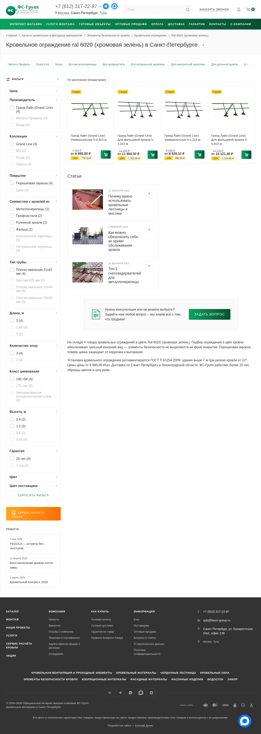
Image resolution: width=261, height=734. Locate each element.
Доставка (176, 24)
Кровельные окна (215, 672)
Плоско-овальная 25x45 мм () (34, 299)
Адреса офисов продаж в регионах (64, 645)
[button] (106, 154)
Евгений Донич (144, 725)
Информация (144, 611)
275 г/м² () (24, 386)
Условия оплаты (101, 619)
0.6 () (20, 433)
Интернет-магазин (26, 24)
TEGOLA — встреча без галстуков (26, 546)
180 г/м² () (24, 379)
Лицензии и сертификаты (64, 637)
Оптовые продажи (131, 24)
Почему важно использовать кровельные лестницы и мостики (120, 204)
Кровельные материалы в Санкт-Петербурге (33, 707)
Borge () (23, 125)
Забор (233, 679)
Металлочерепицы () (32, 209)
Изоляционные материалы (104, 679)
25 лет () (23, 458)
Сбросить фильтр (33, 495)
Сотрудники (56, 653)
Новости (12, 529)
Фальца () (24, 229)
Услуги (11, 635)
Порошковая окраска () (34, 183)
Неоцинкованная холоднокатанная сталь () (34, 396)
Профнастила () (29, 216)
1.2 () (20, 426)
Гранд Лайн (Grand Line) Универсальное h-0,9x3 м (88, 137)
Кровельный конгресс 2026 (29, 582)
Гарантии (197, 24)
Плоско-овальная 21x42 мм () (34, 271)
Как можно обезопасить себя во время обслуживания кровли (123, 241)
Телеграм (120, 692)
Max (141, 692)
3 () (19, 320)
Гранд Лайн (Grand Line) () (34, 109)
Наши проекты (18, 627)
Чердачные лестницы (178, 672)
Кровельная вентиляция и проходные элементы (71, 672)
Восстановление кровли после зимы (31, 565)
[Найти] (188, 9)
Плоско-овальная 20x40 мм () (34, 289)
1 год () (22, 465)
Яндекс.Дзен (151, 692)
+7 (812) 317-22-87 (76, 6)
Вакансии (54, 625)
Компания (57, 611)
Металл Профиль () (32, 118)
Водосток (215, 679)
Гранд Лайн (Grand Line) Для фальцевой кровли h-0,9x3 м (229, 139)
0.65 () (21, 439)
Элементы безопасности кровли (50, 679)
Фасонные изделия (187, 679)
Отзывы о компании (61, 631)
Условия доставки (102, 625)
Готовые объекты (95, 24)
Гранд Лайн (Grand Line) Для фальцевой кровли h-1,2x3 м (135, 139)
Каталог (12, 611)
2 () (19, 334)
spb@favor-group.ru (216, 620)
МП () (21, 151)
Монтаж (12, 619)
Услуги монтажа (60, 24)
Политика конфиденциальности (147, 652)
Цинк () (22, 190)
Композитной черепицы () (34, 238)
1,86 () (21, 327)
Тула (103, 13)
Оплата (157, 24)
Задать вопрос (209, 314)
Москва (63, 13)
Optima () (24, 164)
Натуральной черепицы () (34, 248)
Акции (11, 655)
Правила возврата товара (107, 637)
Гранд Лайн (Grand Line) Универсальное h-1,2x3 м (182, 137)
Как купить (100, 611)
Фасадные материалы (148, 679)
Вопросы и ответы (145, 637)
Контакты (217, 24)
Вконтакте (109, 692)
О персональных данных (149, 643)
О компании (240, 24)
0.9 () (20, 419)
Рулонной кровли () (31, 222)
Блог (136, 619)
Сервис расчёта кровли (19, 645)
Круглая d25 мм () (30, 280)
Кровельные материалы (136, 672)
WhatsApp (130, 692)
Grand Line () (26, 144)
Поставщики (141, 625)
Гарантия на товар (102, 631)
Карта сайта (187, 705)
